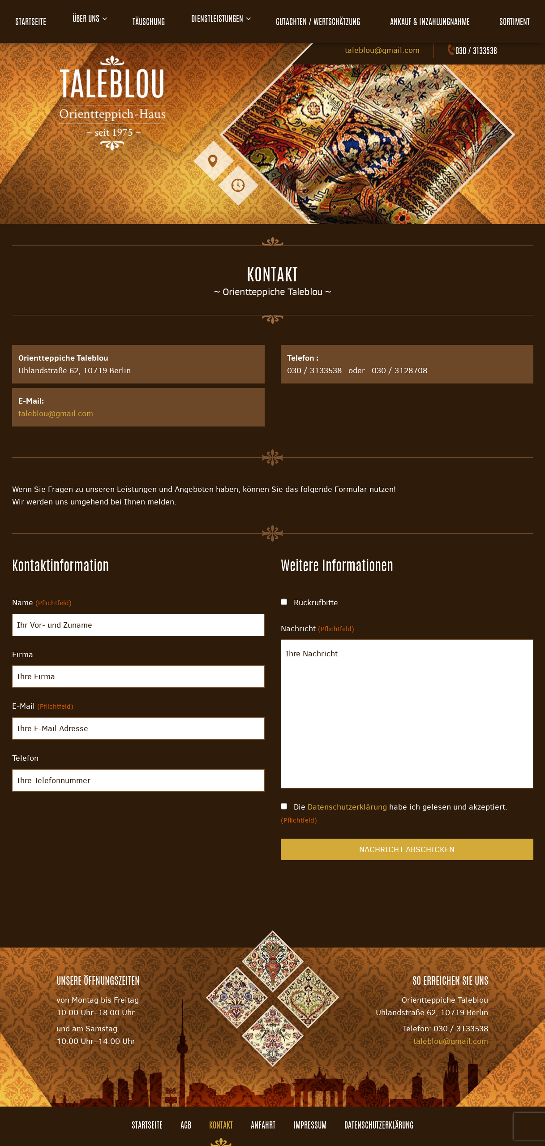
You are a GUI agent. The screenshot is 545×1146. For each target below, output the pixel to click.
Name (42, 602)
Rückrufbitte (310, 602)
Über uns (84, 20)
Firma (22, 654)
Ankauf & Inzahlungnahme (434, 20)
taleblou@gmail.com (382, 50)
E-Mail (42, 706)
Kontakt (221, 1126)
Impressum (309, 1126)
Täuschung (149, 20)
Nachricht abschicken (407, 849)
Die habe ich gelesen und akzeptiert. (394, 813)
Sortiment (517, 20)
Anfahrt (263, 1126)
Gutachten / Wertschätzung (324, 20)
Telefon (25, 758)
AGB (185, 1126)
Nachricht (317, 628)
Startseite (27, 20)
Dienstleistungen (220, 20)
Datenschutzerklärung (347, 806)
